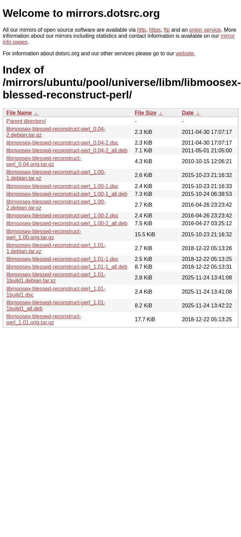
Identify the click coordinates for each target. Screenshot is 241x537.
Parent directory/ (26, 121)
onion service (205, 30)
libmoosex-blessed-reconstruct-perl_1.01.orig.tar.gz (43, 319)
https (155, 30)
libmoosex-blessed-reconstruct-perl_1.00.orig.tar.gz (43, 234)
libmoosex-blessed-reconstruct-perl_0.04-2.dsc (62, 143)
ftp (167, 30)
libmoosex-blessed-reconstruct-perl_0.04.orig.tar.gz (43, 161)
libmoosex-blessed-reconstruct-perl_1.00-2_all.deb (66, 223)
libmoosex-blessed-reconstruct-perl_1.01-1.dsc (62, 259)
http (141, 30)
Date (188, 113)
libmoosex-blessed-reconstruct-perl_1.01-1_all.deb (66, 267)
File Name (19, 113)
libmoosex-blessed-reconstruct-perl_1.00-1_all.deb (66, 194)
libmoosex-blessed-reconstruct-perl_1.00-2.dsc (62, 215)
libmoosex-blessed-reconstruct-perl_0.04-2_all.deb (66, 150)
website (185, 53)
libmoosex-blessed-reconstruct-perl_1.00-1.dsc (62, 186)
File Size (146, 113)
